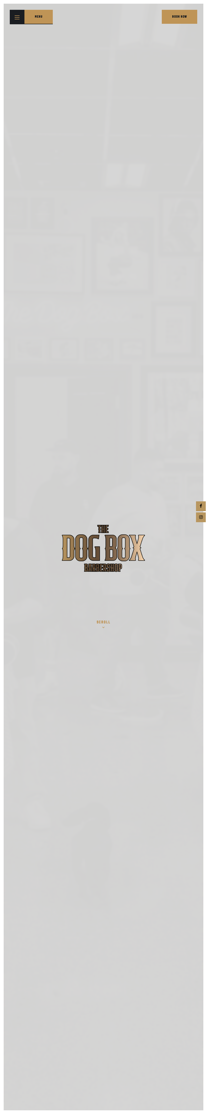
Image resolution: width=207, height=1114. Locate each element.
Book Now (179, 16)
